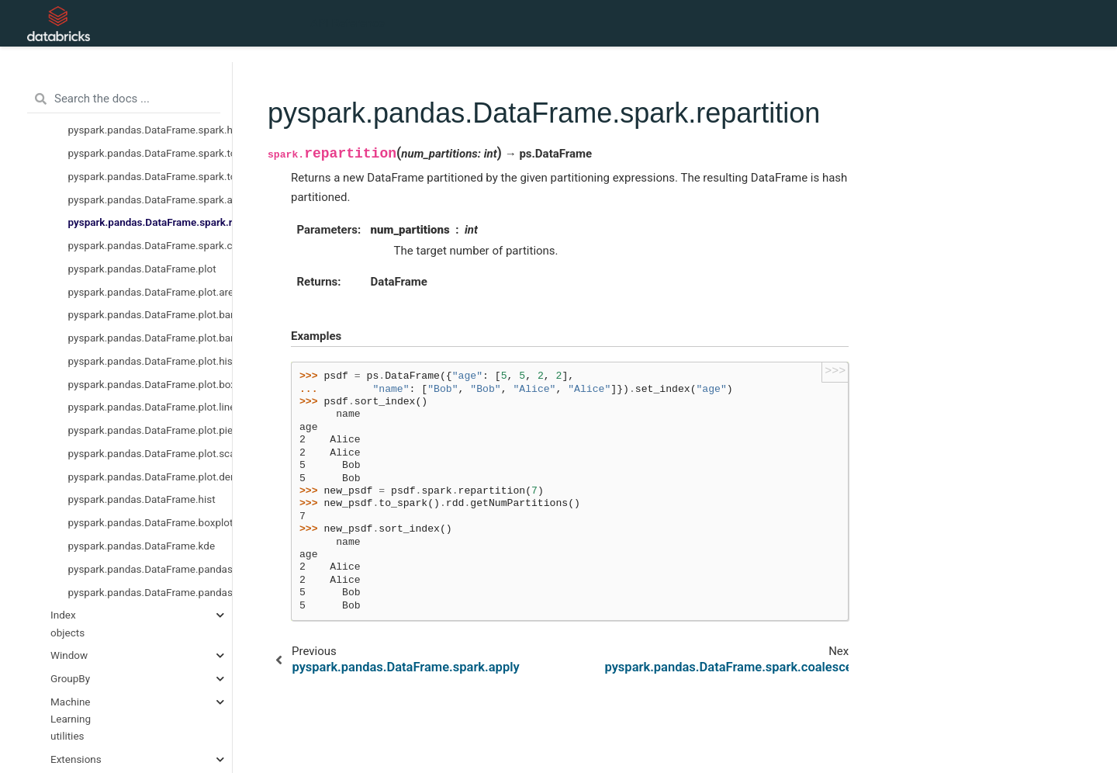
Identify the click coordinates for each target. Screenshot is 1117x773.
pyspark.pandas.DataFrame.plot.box (150, 384)
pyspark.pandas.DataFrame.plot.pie (150, 430)
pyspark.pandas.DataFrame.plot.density (150, 476)
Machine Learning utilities (70, 719)
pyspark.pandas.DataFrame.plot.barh (150, 314)
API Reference (347, 23)
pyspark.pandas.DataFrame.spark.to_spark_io (150, 176)
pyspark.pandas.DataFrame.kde (142, 545)
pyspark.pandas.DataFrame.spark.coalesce (150, 245)
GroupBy (70, 678)
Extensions (76, 759)
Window (69, 655)
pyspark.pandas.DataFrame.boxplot (150, 522)
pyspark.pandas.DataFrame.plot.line (150, 406)
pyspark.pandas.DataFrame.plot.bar (150, 337)
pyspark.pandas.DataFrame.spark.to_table (150, 153)
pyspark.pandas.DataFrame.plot (142, 268)
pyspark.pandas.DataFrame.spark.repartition (150, 222)
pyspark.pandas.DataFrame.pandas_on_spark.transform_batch (150, 592)
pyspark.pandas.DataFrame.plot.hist (150, 361)
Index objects (67, 623)
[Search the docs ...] (123, 99)
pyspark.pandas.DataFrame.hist (142, 499)
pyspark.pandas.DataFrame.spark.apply (150, 199)
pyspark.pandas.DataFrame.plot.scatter (150, 453)
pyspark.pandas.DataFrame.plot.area (150, 292)
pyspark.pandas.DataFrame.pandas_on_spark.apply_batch (150, 569)
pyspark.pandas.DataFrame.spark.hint (150, 129)
